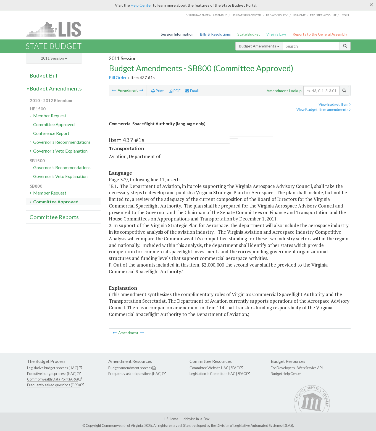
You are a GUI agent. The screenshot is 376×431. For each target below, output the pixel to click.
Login (345, 15)
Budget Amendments (259, 46)
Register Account (323, 15)
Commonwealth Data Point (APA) (52, 379)
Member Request (49, 115)
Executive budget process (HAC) (52, 373)
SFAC (235, 368)
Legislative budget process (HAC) (52, 368)
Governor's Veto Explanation (60, 150)
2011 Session (54, 58)
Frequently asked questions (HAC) (135, 373)
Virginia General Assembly (206, 15)
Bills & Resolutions (215, 34)
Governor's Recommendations (62, 142)
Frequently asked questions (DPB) (53, 385)
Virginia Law (276, 34)
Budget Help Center (286, 373)
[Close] (371, 4)
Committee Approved (54, 124)
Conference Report (51, 133)
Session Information (177, 34)
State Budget (248, 34)
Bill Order (118, 77)
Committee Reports (54, 217)
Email (192, 91)
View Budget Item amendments (323, 109)
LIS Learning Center (246, 15)
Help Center (141, 5)
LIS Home (171, 419)
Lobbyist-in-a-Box (195, 419)
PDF (174, 91)
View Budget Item (335, 104)
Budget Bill (43, 75)
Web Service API (310, 368)
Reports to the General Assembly (320, 34)
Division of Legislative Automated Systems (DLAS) (255, 425)
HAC (224, 368)
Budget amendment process (130, 368)
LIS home (299, 15)
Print (157, 91)
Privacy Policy (277, 15)
